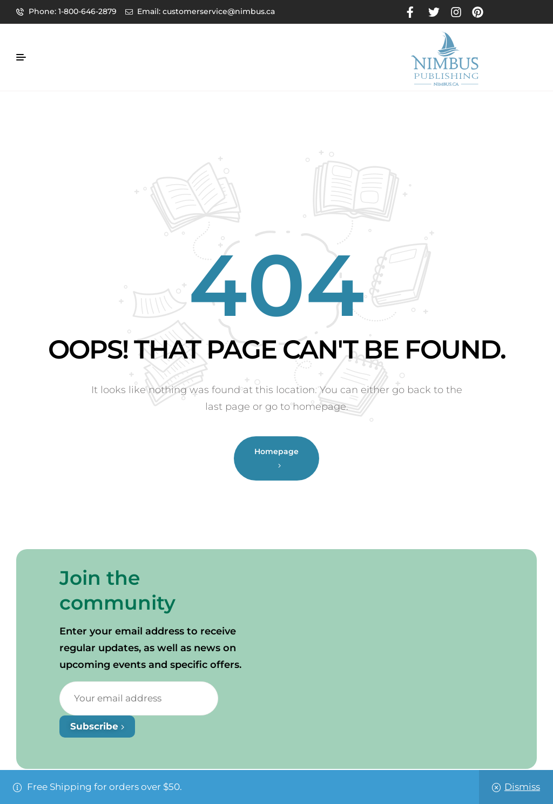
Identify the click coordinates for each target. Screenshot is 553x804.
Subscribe (97, 726)
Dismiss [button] (522, 786)
